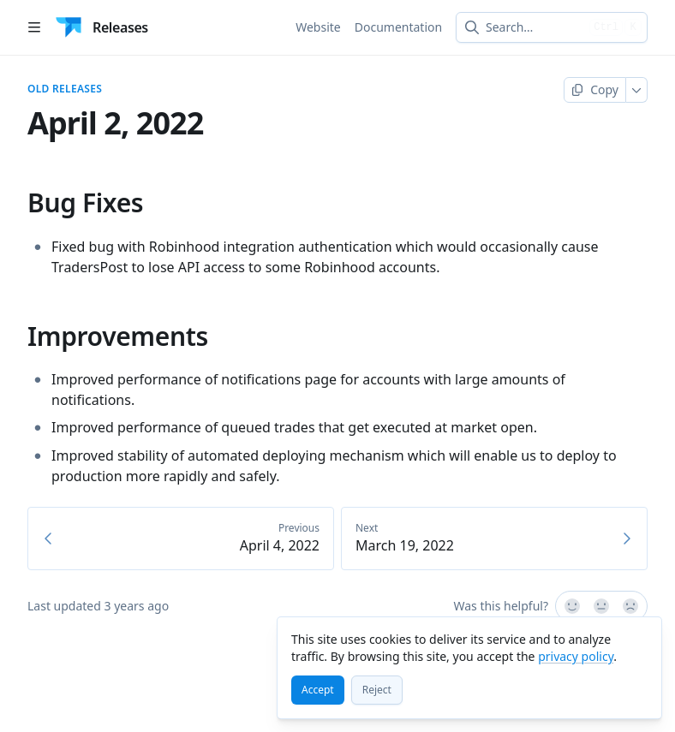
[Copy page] (595, 90)
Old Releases (64, 89)
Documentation (398, 27)
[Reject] (377, 690)
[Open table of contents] (34, 27)
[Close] (640, 638)
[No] (631, 606)
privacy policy (575, 656)
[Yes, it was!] (571, 606)
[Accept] (317, 690)
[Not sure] (601, 606)
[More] (637, 90)
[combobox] (534, 27)
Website (318, 27)
